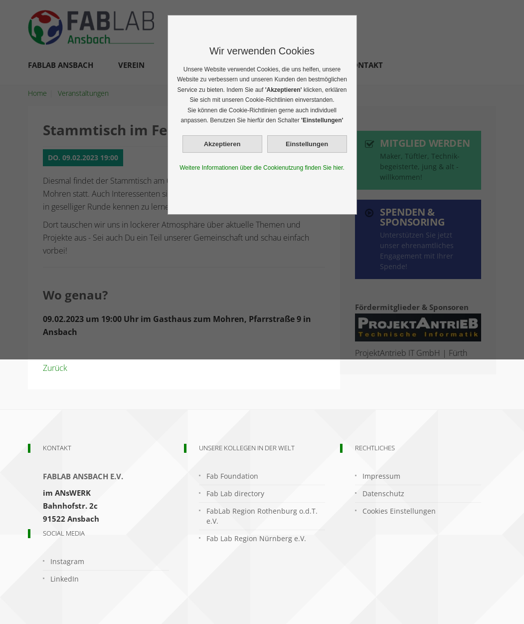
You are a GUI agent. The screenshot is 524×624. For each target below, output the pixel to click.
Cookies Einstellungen (399, 511)
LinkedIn (64, 579)
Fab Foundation (232, 476)
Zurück (55, 367)
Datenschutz (383, 493)
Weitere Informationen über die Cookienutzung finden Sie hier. (262, 167)
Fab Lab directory (235, 493)
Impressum (381, 476)
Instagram (67, 561)
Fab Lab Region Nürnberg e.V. (256, 538)
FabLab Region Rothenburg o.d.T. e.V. (262, 516)
